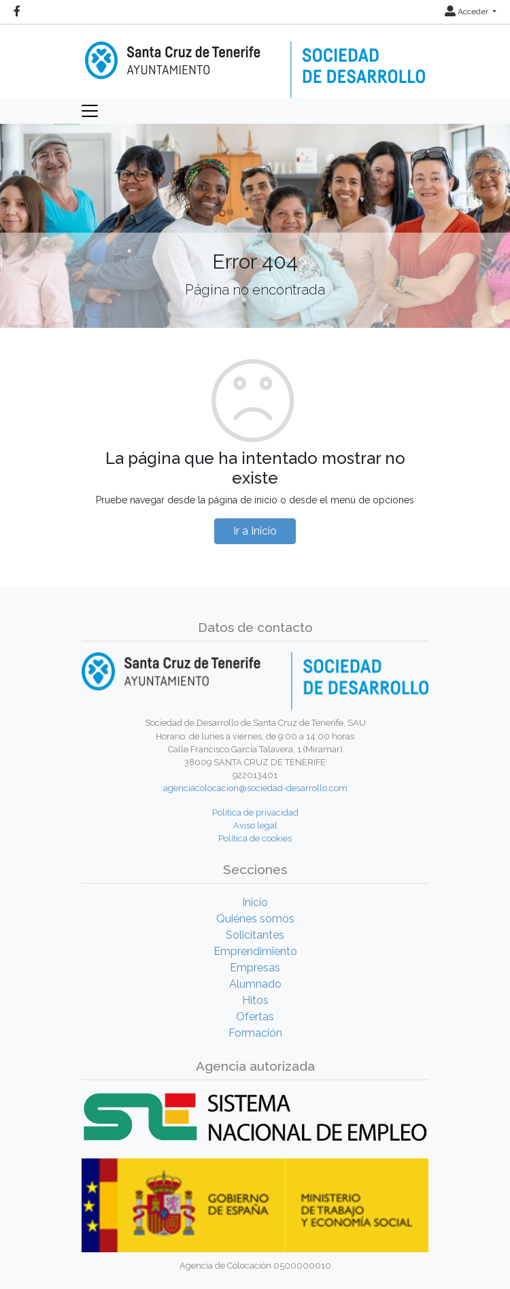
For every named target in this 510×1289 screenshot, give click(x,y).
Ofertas (255, 1016)
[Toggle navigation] (89, 111)
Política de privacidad (255, 812)
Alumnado (255, 983)
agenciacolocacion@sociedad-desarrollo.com (255, 788)
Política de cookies (255, 838)
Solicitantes (255, 934)
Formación (255, 1032)
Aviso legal (255, 825)
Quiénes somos (255, 918)
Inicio (255, 902)
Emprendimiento (255, 951)
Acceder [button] (467, 11)
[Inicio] (255, 60)
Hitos (255, 1000)
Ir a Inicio (255, 530)
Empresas (255, 967)
